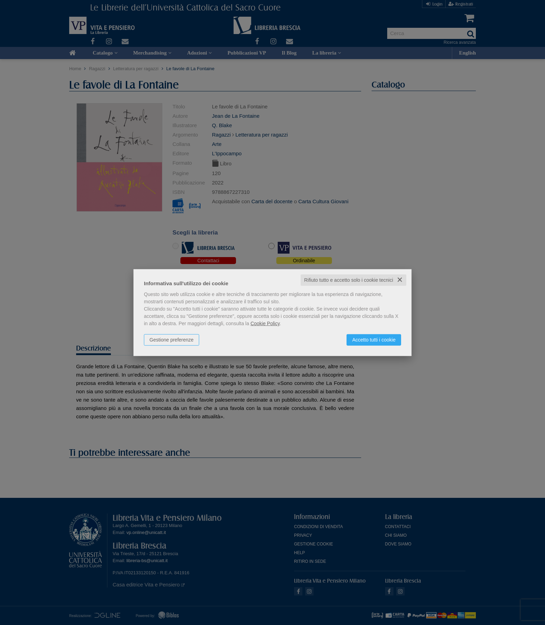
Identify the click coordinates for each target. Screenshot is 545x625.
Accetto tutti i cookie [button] (374, 340)
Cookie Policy (265, 323)
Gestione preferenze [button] (171, 340)
